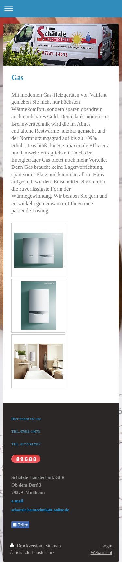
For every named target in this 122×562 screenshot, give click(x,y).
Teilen (20, 525)
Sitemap (53, 545)
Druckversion (26, 545)
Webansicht (101, 552)
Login (106, 545)
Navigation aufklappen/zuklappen (61, 9)
